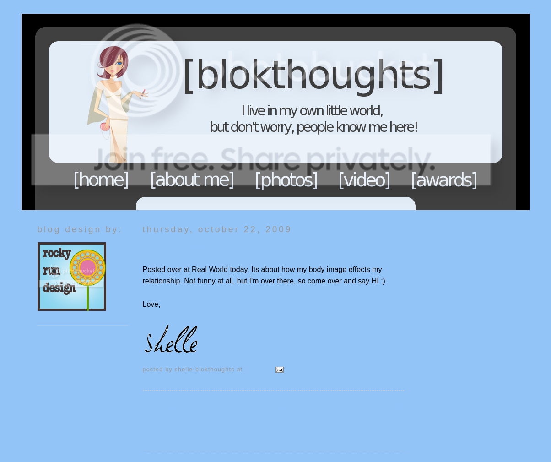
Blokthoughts (250, 112)
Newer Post (162, 406)
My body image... (182, 247)
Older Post (386, 406)
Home (101, 179)
